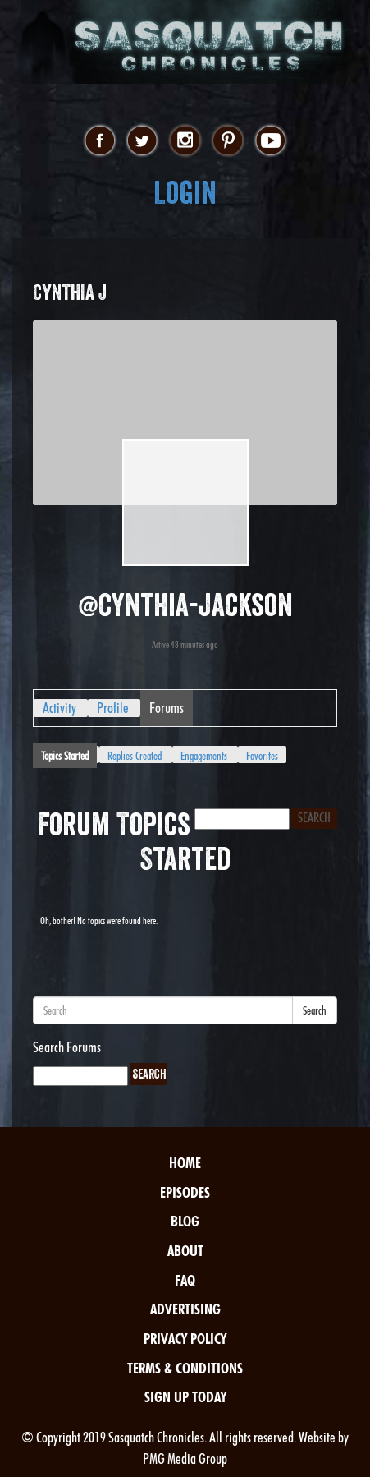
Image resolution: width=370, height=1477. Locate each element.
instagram (185, 141)
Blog (185, 1221)
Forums (166, 707)
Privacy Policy (185, 1338)
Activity (59, 707)
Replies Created (134, 755)
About (185, 1250)
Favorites (262, 755)
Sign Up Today (185, 1397)
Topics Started (65, 755)
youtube (270, 141)
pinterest (227, 141)
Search (315, 1010)
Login (185, 192)
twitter (142, 141)
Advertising (185, 1309)
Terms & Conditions (185, 1368)
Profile (113, 707)
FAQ (185, 1280)
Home (185, 1162)
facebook (99, 141)
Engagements (203, 755)
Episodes (185, 1192)
